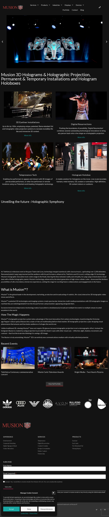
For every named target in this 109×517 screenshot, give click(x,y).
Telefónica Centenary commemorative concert (17, 373)
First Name (7, 466)
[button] (53, 493)
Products (45, 5)
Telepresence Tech (28, 175)
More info (27, 135)
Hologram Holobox (81, 175)
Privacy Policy (33, 513)
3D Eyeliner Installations (28, 122)
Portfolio (66, 10)
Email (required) (9, 473)
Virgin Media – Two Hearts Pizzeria (88, 372)
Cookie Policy (24, 513)
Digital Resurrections (81, 124)
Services (34, 5)
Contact (75, 10)
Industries (57, 5)
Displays (69, 5)
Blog (82, 10)
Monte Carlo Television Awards (51, 372)
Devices (80, 5)
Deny (29, 509)
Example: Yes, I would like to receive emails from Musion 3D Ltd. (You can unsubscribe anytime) (33, 482)
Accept (11, 509)
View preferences (46, 509)
